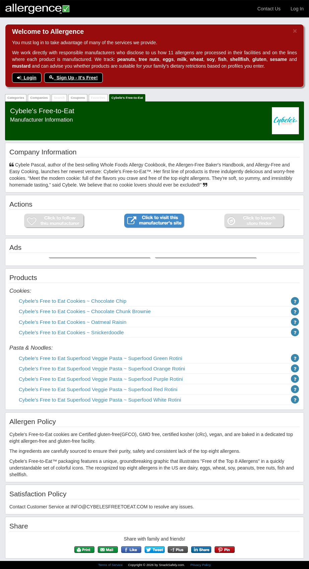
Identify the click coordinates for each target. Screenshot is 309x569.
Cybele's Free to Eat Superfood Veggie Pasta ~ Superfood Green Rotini (100, 358)
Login (26, 77)
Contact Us (269, 8)
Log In (297, 8)
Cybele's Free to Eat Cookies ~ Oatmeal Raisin (73, 322)
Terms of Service (111, 565)
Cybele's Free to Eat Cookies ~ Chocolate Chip (73, 301)
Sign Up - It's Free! (73, 77)
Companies (39, 97)
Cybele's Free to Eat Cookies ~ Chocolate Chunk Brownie (85, 311)
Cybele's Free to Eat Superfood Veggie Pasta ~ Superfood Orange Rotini (102, 368)
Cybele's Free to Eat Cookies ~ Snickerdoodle (71, 332)
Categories (15, 97)
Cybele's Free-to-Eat (127, 97)
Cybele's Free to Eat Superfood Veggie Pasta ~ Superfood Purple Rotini (101, 379)
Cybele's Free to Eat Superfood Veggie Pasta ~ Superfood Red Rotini (98, 389)
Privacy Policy (200, 565)
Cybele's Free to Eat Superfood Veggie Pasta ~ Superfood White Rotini (100, 400)
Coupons (78, 97)
